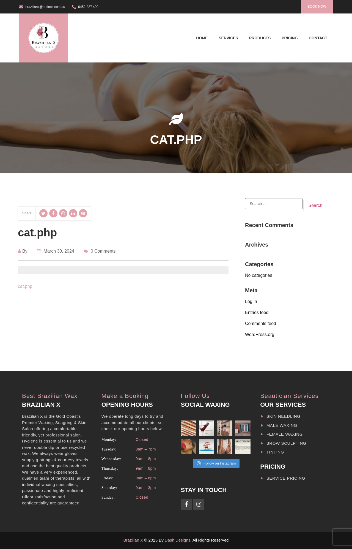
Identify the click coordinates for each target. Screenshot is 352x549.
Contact (318, 38)
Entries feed (256, 312)
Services (228, 38)
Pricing (290, 38)
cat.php (25, 286)
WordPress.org (259, 334)
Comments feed (260, 323)
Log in (251, 301)
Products (260, 38)
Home (202, 38)
